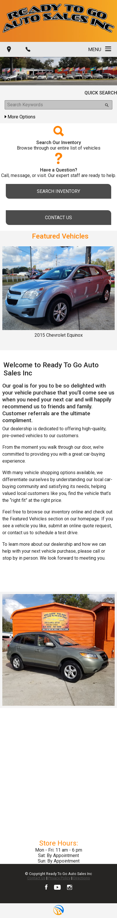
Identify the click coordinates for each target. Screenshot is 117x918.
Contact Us (36, 878)
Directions (81, 878)
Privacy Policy (59, 878)
